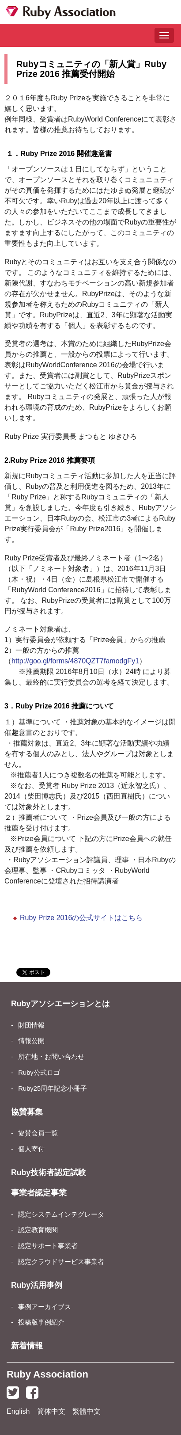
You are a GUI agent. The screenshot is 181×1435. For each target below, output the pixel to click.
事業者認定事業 (39, 1192)
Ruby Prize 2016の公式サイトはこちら (81, 917)
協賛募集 (27, 1112)
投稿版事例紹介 (41, 1322)
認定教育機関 (38, 1229)
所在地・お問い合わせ (51, 1056)
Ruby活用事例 (36, 1285)
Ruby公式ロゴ (39, 1072)
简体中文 (51, 1411)
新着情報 (27, 1345)
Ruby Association (47, 1374)
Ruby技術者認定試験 (48, 1172)
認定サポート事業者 (48, 1245)
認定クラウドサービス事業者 (61, 1261)
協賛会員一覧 (38, 1133)
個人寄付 (31, 1149)
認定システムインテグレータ (61, 1214)
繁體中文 (86, 1411)
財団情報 (31, 1025)
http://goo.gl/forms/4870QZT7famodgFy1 (75, 661)
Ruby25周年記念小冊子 (52, 1088)
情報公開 (31, 1040)
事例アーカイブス (44, 1306)
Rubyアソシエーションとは (60, 1003)
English (18, 1411)
